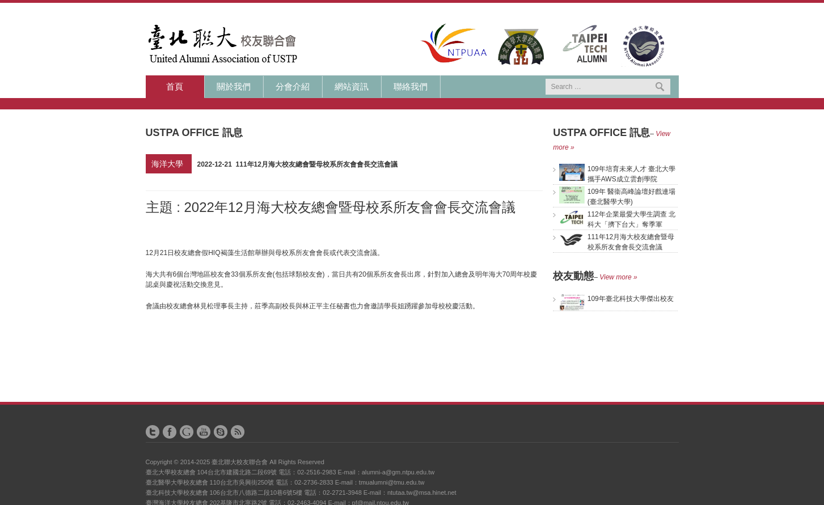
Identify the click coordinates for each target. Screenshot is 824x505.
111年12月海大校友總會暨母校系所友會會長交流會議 (616, 241)
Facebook (169, 432)
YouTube (203, 432)
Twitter (152, 432)
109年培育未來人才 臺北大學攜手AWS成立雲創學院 (617, 173)
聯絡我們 (411, 86)
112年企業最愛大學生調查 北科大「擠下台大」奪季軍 (617, 218)
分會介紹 (293, 86)
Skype (220, 432)
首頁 (174, 86)
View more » (618, 277)
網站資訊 (352, 86)
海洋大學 (167, 163)
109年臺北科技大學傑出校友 (616, 299)
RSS (237, 432)
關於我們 (234, 86)
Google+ (186, 432)
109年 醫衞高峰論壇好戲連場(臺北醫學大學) (617, 196)
